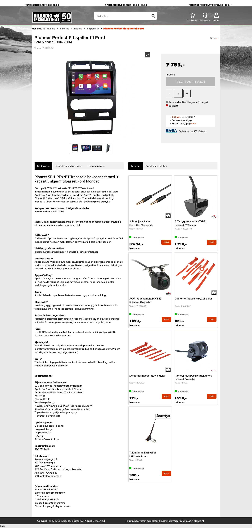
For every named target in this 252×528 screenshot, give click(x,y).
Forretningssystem (136, 520)
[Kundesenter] (204, 15)
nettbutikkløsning (160, 520)
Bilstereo (64, 28)
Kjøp (190, 81)
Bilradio (78, 28)
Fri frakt (176, 117)
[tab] (43, 166)
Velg (166, 242)
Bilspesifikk (92, 28)
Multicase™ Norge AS (192, 520)
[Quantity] (178, 93)
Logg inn (216, 20)
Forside (51, 28)
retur (193, 123)
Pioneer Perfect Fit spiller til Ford (123, 28)
